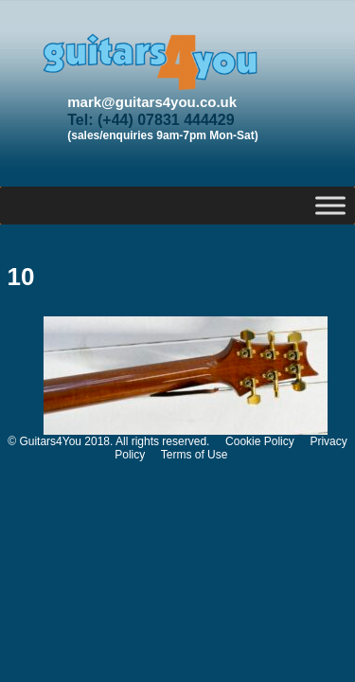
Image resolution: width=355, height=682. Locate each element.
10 (21, 276)
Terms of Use (194, 454)
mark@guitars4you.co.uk (152, 102)
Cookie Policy (259, 441)
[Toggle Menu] (330, 205)
